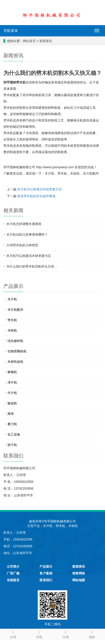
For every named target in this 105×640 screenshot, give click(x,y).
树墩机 (12, 372)
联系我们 (46, 580)
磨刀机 (12, 424)
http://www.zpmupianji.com (55, 167)
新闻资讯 (45, 41)
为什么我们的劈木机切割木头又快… (31, 266)
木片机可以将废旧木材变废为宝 (39, 189)
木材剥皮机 (15, 361)
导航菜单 (10, 31)
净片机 (12, 382)
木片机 (49, 173)
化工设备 (14, 434)
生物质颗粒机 (17, 351)
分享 (13, 634)
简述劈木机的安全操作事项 (36, 196)
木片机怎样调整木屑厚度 (23, 224)
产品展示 (46, 566)
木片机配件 (91, 173)
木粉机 (75, 173)
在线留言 (13, 580)
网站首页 (29, 41)
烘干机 (12, 445)
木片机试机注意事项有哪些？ (27, 234)
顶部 (92, 634)
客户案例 (46, 573)
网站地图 (78, 580)
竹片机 (12, 393)
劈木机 (21, 82)
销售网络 (78, 573)
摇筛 (11, 413)
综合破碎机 (15, 341)
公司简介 (13, 566)
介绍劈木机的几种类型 (22, 245)
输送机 (12, 403)
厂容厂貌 (13, 573)
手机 (39, 634)
